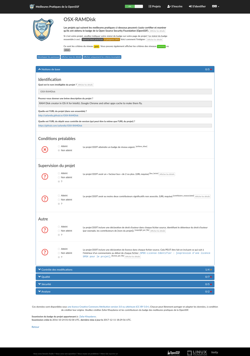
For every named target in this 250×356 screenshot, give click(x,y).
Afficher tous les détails (71, 57)
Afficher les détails (157, 31)
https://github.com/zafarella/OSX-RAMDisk (60, 125)
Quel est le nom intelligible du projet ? (57, 84)
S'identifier (197, 6)
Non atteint (59, 150)
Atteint (59, 146)
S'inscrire (175, 6)
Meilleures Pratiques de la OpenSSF (57, 6)
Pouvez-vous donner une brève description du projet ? (65, 98)
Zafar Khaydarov (87, 316)
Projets (155, 6)
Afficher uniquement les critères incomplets (102, 57)
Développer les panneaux (48, 57)
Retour (35, 326)
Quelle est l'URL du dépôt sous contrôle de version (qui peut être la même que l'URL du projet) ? (86, 121)
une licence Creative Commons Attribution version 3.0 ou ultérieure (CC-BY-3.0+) (108, 306)
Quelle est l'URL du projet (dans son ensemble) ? (62, 111)
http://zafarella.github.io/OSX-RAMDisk (58, 115)
